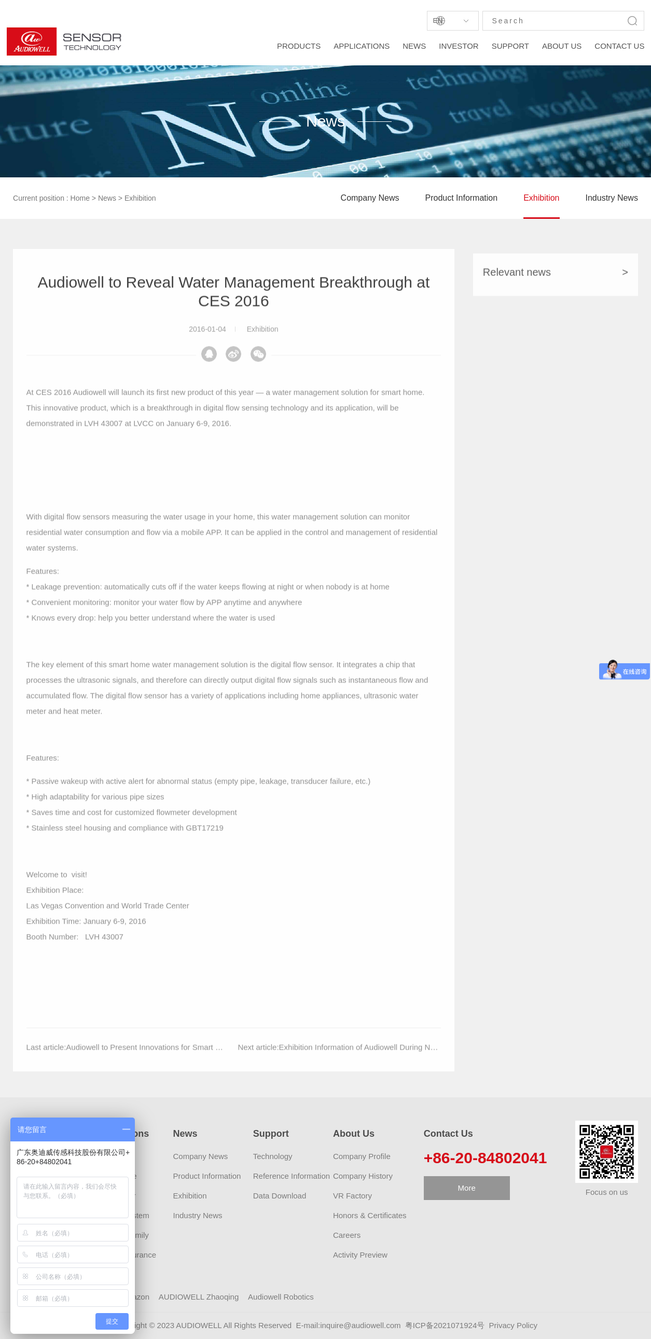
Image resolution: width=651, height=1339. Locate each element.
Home (80, 198)
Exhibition (140, 198)
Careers (347, 1235)
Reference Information (291, 1175)
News (107, 198)
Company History (363, 1175)
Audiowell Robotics (281, 1296)
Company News (370, 197)
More (467, 1187)
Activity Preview (360, 1254)
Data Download (280, 1195)
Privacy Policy (513, 1325)
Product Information (461, 197)
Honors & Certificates (370, 1215)
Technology (273, 1156)
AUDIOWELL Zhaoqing (199, 1296)
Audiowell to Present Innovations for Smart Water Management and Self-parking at (208, 1063)
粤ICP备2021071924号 (444, 1325)
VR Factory (352, 1195)
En (437, 20)
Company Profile (362, 1156)
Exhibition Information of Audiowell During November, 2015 (380, 1063)
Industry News (612, 197)
